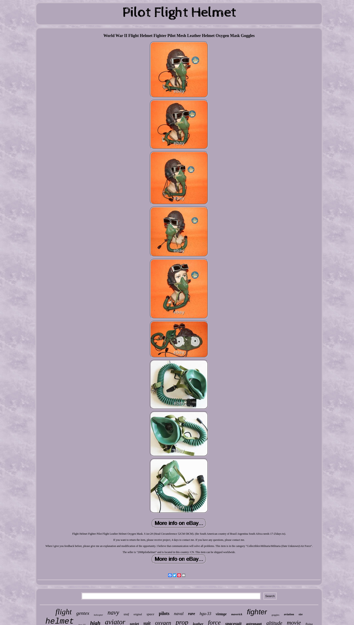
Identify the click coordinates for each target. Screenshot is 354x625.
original (137, 614)
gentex (82, 613)
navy (113, 612)
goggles (275, 614)
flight (63, 612)
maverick (236, 614)
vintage (221, 614)
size (301, 614)
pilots (164, 613)
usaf (126, 614)
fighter (257, 612)
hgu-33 (205, 613)
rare (191, 613)
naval (178, 613)
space (150, 614)
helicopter (98, 615)
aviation (289, 614)
